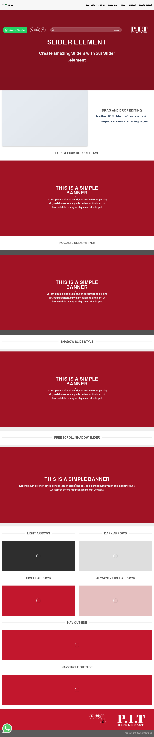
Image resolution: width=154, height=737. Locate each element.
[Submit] (52, 30)
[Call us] (32, 29)
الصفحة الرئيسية (145, 5)
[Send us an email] (37, 29)
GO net (148, 733)
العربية (7, 4)
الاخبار (123, 5)
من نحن (102, 5)
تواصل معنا (90, 5)
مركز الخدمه (112, 5)
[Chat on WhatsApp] (15, 30)
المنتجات (132, 5)
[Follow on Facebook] (43, 29)
